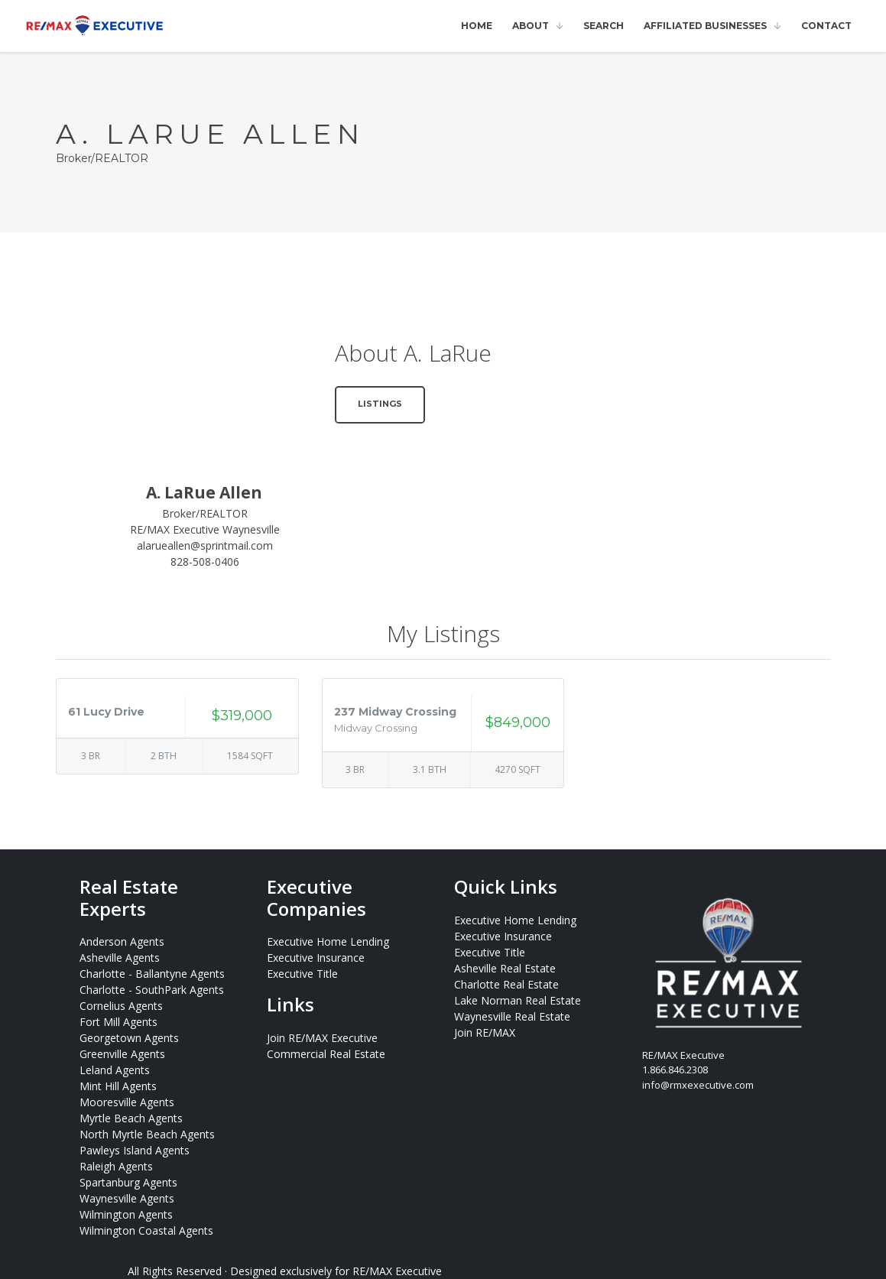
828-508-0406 (204, 561)
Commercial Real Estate (326, 1054)
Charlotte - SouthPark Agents (152, 989)
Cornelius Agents (121, 1005)
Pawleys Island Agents (135, 1150)
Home (476, 25)
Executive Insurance (316, 957)
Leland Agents (115, 1070)
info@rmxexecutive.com (698, 1085)
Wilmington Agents (126, 1214)
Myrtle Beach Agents (131, 1118)
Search (603, 25)
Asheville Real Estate (505, 968)
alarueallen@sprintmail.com (205, 545)
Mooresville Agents (127, 1102)
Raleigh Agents (116, 1166)
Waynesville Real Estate (512, 1016)
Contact (826, 25)
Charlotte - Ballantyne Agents (152, 973)
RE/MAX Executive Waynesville (205, 529)
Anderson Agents (122, 941)
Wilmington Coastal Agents (146, 1230)
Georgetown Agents (129, 1038)
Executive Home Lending (328, 941)
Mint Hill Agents (118, 1086)
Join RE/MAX (484, 1032)
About (530, 25)
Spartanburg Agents (128, 1182)
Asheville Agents (120, 957)
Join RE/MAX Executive (322, 1038)
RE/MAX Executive (397, 1271)
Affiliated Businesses (705, 25)
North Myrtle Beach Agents (147, 1134)
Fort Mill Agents (118, 1021)
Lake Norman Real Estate (517, 1000)
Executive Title (302, 973)
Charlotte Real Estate (506, 984)
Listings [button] (380, 403)
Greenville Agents (122, 1054)
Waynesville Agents (127, 1198)
